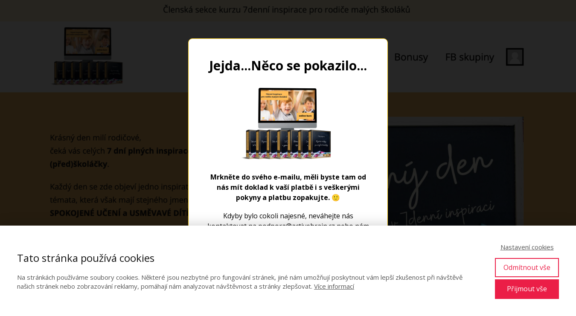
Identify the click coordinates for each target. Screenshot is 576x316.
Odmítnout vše (526, 267)
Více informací (334, 286)
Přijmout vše (527, 288)
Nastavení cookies (527, 247)
